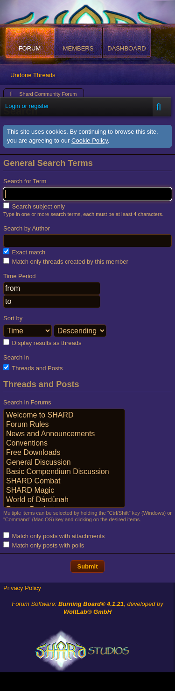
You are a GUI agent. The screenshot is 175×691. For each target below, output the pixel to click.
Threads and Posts (33, 368)
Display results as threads (42, 342)
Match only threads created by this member (65, 261)
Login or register (27, 105)
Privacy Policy (22, 587)
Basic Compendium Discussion (64, 472)
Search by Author (26, 228)
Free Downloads (64, 453)
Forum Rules (64, 425)
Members (78, 48)
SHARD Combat (64, 481)
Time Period (19, 276)
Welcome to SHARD (64, 415)
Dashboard (126, 48)
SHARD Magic (64, 491)
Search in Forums (27, 402)
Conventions (64, 443)
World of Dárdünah (64, 500)
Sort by (12, 318)
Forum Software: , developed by (87, 607)
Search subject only (34, 206)
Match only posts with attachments (54, 536)
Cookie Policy (89, 140)
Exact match (24, 252)
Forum (30, 48)
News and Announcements (64, 434)
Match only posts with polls (43, 545)
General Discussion (64, 463)
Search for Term (24, 181)
